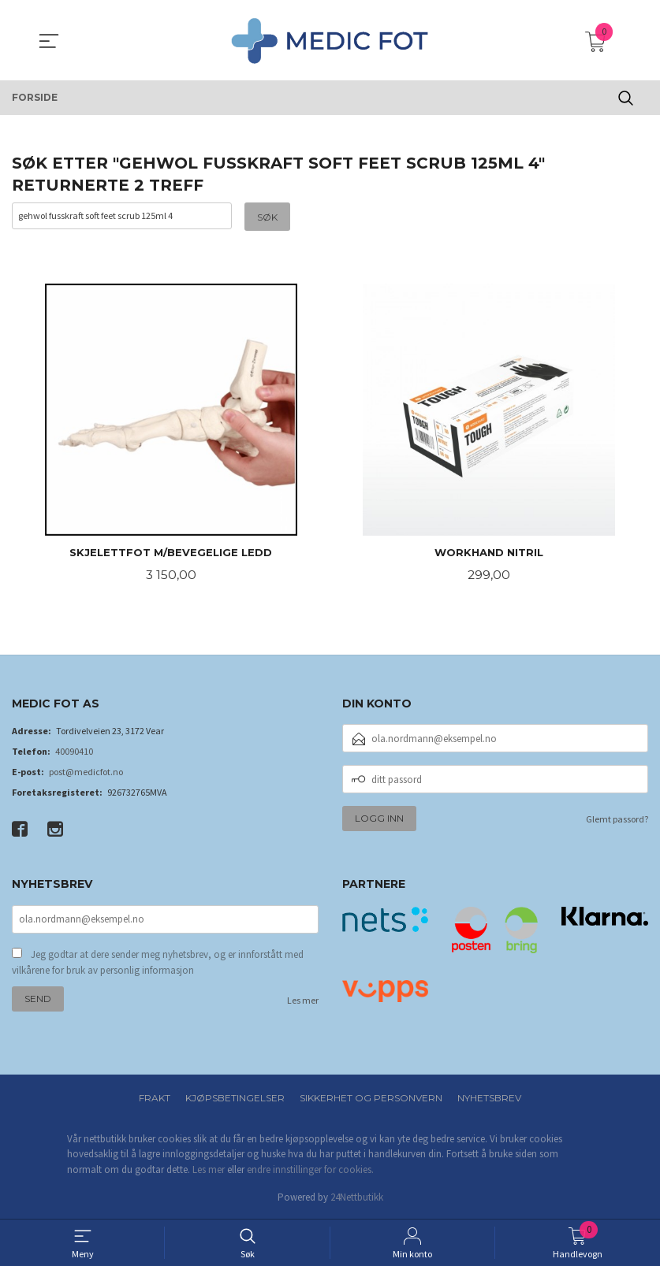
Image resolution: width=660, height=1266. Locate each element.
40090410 (74, 753)
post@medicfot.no (86, 773)
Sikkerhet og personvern (371, 1099)
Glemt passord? (617, 820)
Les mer (303, 1002)
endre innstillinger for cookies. (310, 1170)
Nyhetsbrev (489, 1099)
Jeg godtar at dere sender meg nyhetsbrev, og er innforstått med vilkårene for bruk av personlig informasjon (158, 964)
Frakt (154, 1099)
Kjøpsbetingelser (235, 1099)
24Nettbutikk (356, 1198)
